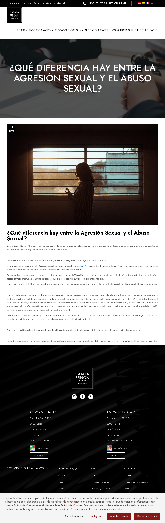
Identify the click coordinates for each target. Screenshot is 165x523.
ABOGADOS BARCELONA (69, 30)
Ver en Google (40, 448)
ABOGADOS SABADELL (98, 30)
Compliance (129, 468)
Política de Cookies (71, 505)
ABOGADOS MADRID (41, 30)
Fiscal (60, 481)
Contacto (151, 30)
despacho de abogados (52, 341)
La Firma (21, 30)
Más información (74, 516)
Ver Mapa (39, 455)
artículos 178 (81, 265)
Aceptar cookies (119, 516)
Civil (93, 468)
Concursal (63, 475)
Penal (126, 488)
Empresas (95, 475)
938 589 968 (39, 429)
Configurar (95, 516)
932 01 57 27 (98, 3)
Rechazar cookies (147, 516)
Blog (140, 30)
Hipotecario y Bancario (101, 481)
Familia (127, 475)
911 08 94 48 (118, 3)
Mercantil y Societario (100, 488)
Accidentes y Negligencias (70, 468)
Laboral (61, 488)
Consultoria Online (124, 30)
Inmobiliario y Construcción (136, 481)
